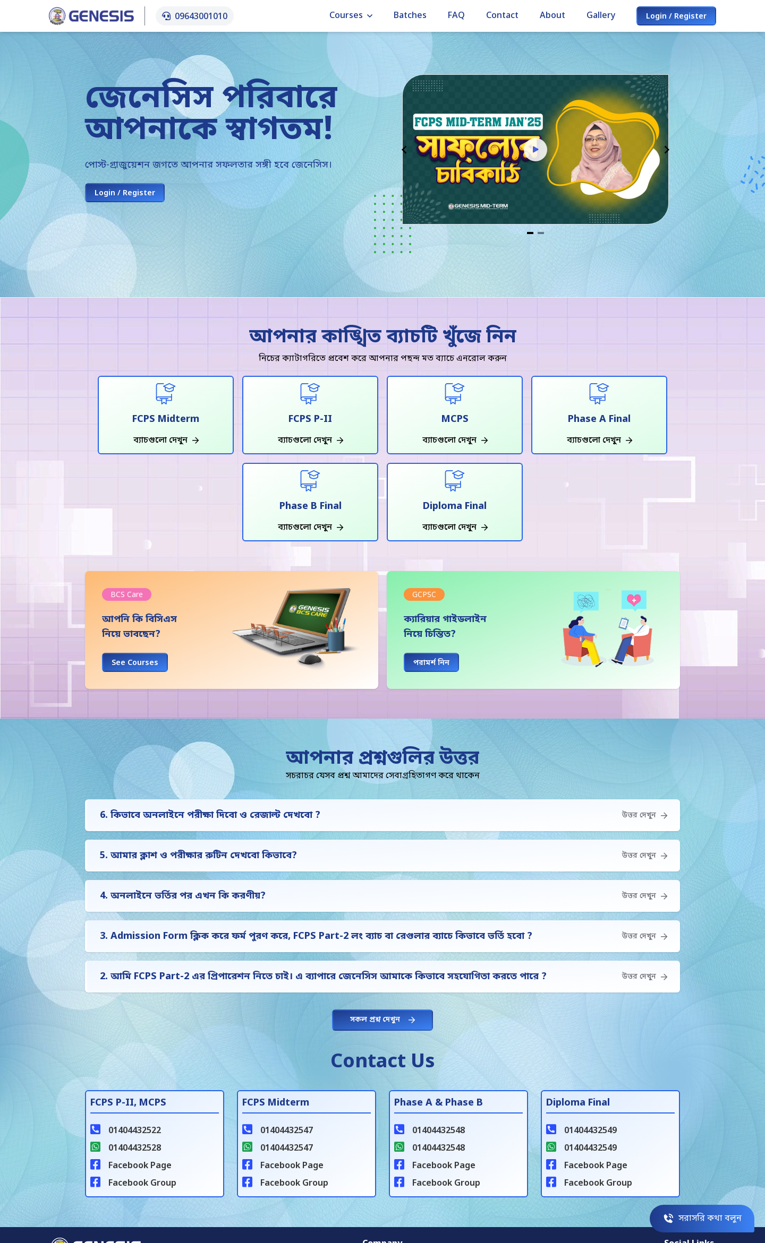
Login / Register (676, 17)
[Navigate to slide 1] (530, 233)
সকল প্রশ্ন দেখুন (382, 1020)
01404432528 (134, 1148)
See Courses (135, 663)
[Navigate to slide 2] (541, 233)
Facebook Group (142, 1183)
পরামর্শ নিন (431, 663)
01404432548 (438, 1131)
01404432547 (286, 1131)
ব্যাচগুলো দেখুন (166, 440)
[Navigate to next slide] (667, 150)
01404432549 (590, 1131)
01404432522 (134, 1131)
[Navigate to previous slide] (404, 150)
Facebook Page (140, 1166)
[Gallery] (535, 155)
